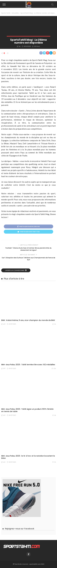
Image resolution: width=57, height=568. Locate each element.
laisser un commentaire (14, 270)
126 (54, 368)
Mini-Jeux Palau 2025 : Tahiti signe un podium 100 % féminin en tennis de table (27, 410)
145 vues (37, 46)
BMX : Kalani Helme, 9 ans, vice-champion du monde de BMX (28, 320)
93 (54, 324)
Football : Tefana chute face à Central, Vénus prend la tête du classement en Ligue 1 (28, 249)
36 (54, 462)
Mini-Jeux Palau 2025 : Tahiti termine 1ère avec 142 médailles (28, 364)
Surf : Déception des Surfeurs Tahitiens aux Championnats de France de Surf (28, 259)
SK (19, 46)
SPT (4, 324)
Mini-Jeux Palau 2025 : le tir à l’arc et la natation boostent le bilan (28, 457)
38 (54, 415)
